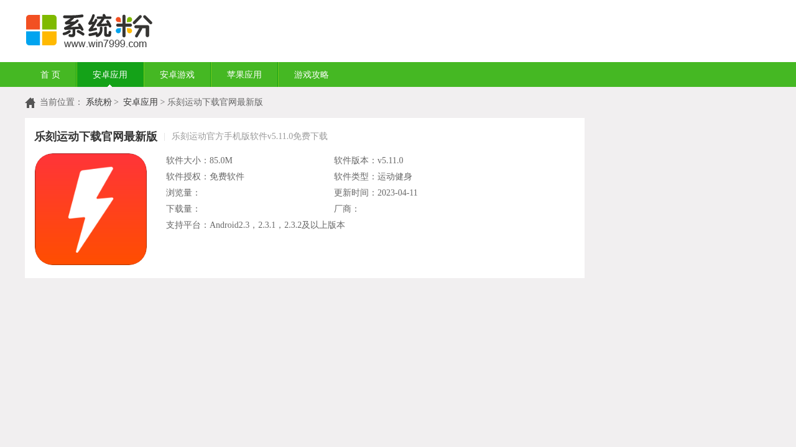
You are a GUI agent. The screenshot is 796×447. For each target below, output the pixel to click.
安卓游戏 (177, 74)
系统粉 (99, 102)
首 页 (50, 74)
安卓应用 (110, 74)
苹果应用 (244, 74)
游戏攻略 (311, 74)
